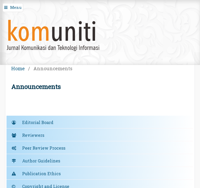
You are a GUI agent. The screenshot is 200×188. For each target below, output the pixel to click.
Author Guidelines (41, 160)
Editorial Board (37, 122)
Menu (16, 7)
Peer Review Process (43, 148)
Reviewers (33, 135)
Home (18, 68)
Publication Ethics (41, 173)
